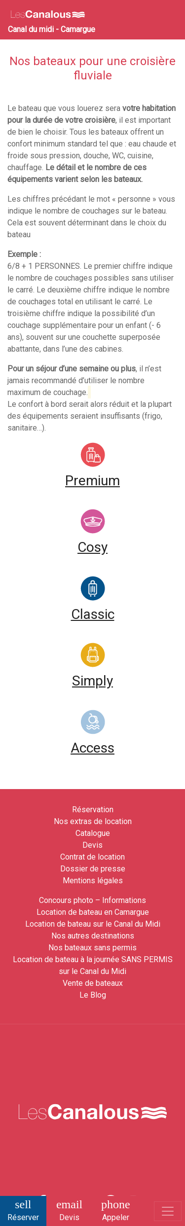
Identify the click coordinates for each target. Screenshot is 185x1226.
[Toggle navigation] (168, 1211)
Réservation (92, 809)
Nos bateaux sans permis (92, 947)
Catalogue (92, 833)
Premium (92, 480)
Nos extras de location (93, 821)
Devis (92, 845)
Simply (92, 681)
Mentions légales (93, 880)
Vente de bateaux (93, 983)
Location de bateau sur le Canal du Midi (92, 924)
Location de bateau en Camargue (93, 912)
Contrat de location (92, 857)
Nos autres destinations (92, 935)
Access (92, 748)
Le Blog (92, 995)
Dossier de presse (92, 868)
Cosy (92, 547)
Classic (92, 614)
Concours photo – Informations (92, 900)
